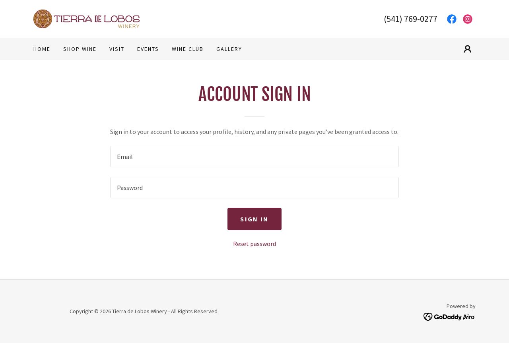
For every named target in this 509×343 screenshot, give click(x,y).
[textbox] (254, 156)
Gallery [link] (229, 48)
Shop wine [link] (80, 48)
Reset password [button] (254, 244)
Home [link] (42, 48)
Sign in (254, 219)
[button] (468, 49)
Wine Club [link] (188, 48)
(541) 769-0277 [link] (410, 18)
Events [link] (148, 48)
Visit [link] (116, 48)
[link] (86, 18)
